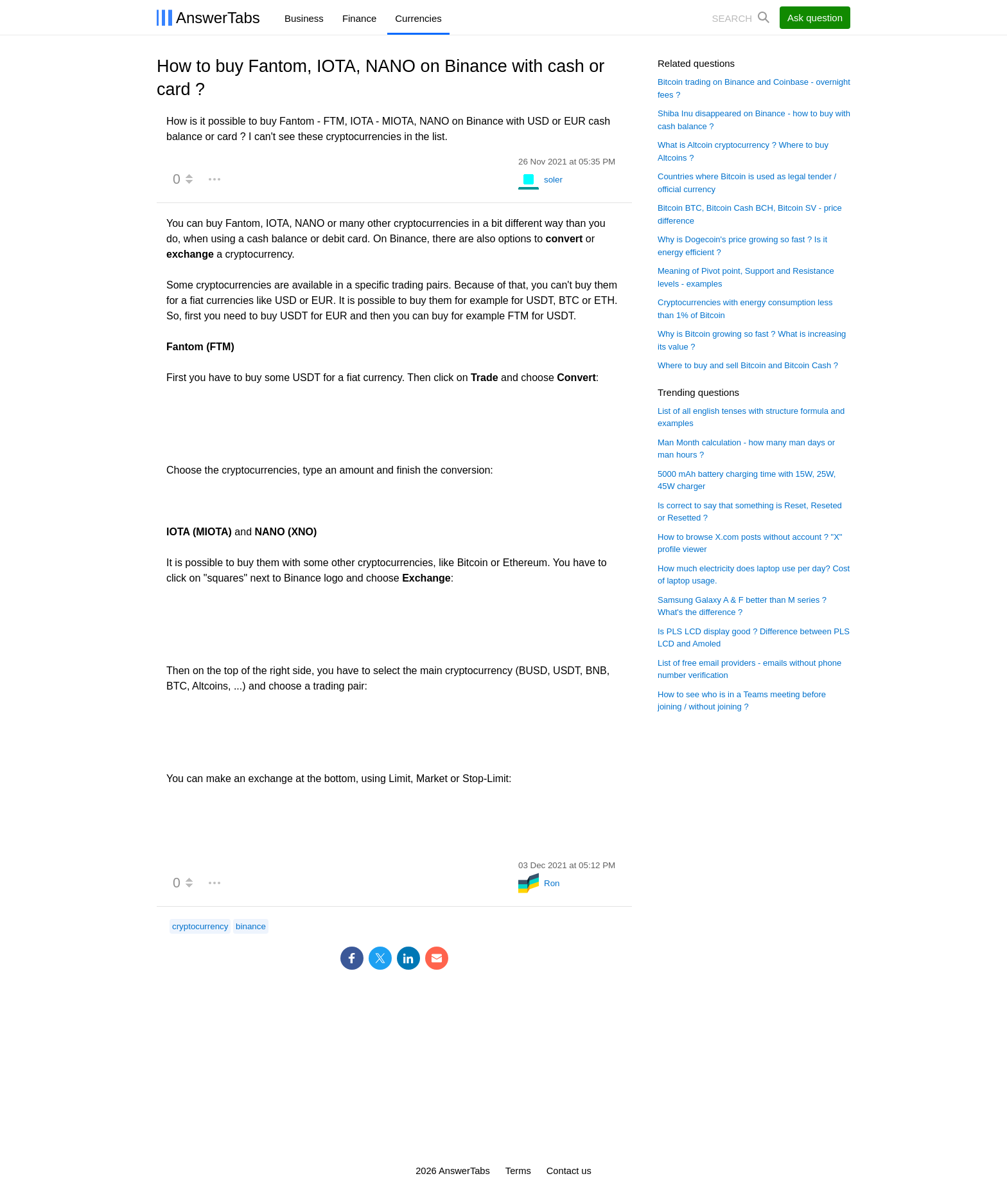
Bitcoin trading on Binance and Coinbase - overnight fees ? (754, 88)
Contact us (569, 1171)
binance (251, 926)
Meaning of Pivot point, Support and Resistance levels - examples (746, 277)
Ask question (815, 17)
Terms (518, 1171)
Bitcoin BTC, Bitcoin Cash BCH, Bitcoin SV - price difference (750, 214)
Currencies (418, 18)
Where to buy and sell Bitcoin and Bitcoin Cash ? (748, 365)
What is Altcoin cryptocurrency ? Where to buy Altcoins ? (743, 151)
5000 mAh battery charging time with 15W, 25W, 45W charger (747, 480)
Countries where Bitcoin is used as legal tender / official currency (747, 183)
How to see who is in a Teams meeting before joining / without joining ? (742, 701)
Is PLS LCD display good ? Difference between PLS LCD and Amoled (754, 638)
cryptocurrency (200, 926)
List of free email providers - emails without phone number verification (749, 669)
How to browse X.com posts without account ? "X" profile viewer (750, 543)
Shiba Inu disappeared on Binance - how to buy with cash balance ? (754, 120)
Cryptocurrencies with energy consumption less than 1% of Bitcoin (745, 309)
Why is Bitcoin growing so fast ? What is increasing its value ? (752, 340)
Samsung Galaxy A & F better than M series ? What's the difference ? (742, 606)
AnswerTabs (218, 17)
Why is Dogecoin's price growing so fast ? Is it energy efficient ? (742, 246)
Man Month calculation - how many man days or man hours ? (746, 449)
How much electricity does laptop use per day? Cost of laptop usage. (754, 575)
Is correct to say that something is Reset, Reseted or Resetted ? (750, 512)
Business (304, 18)
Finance (359, 18)
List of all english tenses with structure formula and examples (751, 417)
